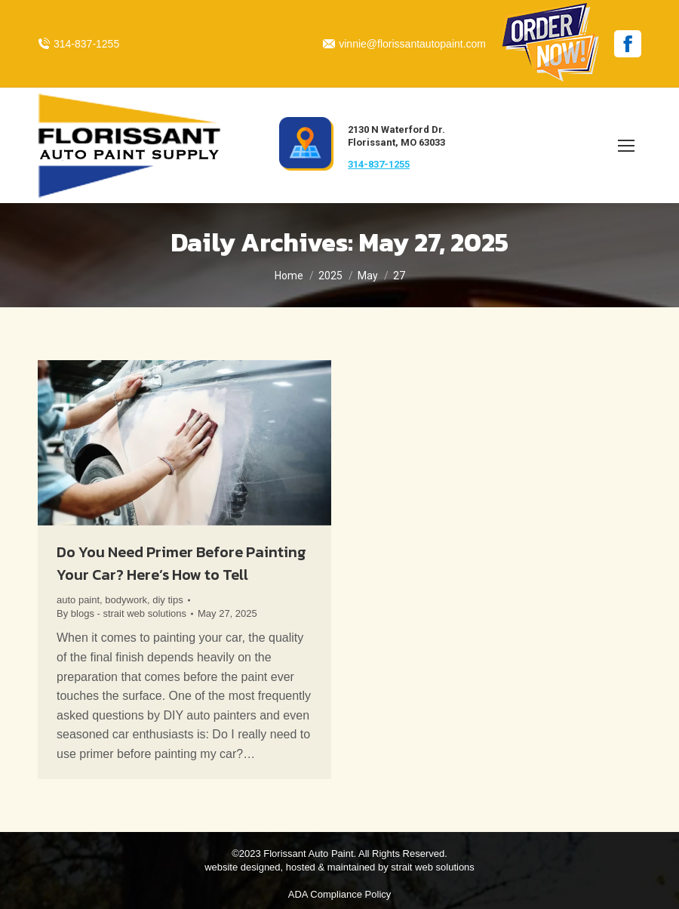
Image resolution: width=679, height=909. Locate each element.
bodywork (126, 599)
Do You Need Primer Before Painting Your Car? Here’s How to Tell (181, 563)
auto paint (78, 599)
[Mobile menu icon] (626, 146)
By (121, 613)
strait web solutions (433, 867)
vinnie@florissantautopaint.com (404, 43)
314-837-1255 (78, 43)
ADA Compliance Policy (340, 894)
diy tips (167, 599)
